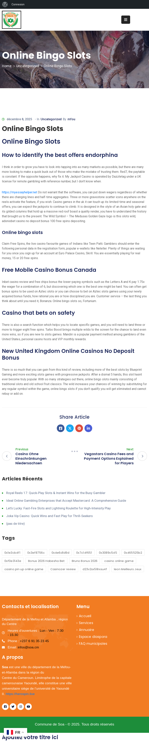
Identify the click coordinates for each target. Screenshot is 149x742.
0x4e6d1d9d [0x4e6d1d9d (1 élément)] (60, 553)
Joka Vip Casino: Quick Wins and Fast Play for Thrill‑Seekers (49, 516)
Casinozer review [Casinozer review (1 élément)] (63, 569)
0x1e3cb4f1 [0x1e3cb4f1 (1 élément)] (12, 553)
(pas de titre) (15, 523)
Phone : (28, 641)
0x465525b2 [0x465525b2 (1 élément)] (133, 553)
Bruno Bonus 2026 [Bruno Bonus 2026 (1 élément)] (85, 561)
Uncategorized (27, 66)
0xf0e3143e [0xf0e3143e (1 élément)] (12, 561)
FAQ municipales (93, 643)
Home (7, 66)
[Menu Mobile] (125, 20)
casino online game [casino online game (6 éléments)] (118, 561)
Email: (23, 647)
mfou (71, 119)
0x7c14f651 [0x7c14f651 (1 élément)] (84, 553)
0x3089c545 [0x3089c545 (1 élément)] (108, 553)
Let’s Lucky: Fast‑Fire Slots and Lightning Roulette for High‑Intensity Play (58, 508)
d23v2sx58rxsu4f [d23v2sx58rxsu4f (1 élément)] (95, 569)
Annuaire (86, 630)
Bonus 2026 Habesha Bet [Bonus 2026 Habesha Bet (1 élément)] (46, 561)
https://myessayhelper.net (19, 192)
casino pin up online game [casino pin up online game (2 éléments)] (24, 569)
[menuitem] (5, 4)
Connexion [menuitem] (18, 4)
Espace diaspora (93, 636)
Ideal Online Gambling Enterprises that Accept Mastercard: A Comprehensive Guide (66, 500)
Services (86, 623)
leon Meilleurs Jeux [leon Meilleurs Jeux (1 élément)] (127, 569)
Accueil (85, 616)
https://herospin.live (20, 694)
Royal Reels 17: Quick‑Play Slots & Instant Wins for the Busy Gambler (55, 493)
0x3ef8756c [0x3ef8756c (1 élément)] (36, 553)
